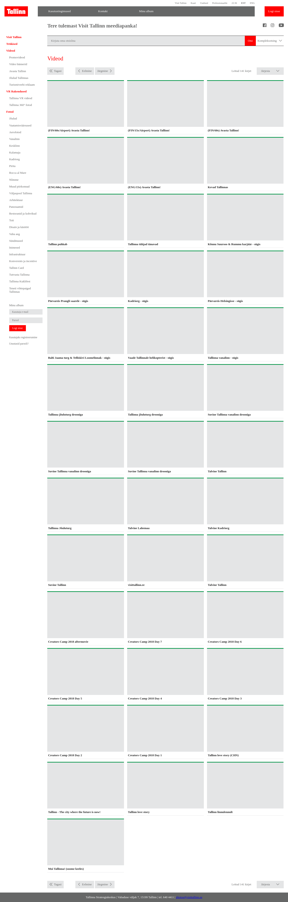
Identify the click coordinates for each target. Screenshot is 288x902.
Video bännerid (18, 64)
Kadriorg (14, 159)
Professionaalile (219, 3)
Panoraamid (16, 206)
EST (243, 3)
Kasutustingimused (59, 11)
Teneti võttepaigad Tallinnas (20, 290)
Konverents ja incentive (23, 261)
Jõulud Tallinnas (18, 78)
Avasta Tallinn (17, 71)
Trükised (12, 44)
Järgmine (102, 71)
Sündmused (16, 240)
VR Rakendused (16, 91)
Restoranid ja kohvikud (22, 213)
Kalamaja (14, 152)
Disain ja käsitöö (19, 227)
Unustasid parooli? (19, 343)
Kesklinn (14, 145)
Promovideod (17, 57)
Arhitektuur (16, 200)
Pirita (12, 166)
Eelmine (87, 71)
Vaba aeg (14, 234)
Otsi (250, 40)
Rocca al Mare (17, 172)
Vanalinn (14, 139)
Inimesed (14, 247)
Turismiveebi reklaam (22, 84)
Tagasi (58, 71)
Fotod (10, 111)
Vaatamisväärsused (20, 125)
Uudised (204, 3)
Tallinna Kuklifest (19, 281)
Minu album (146, 11)
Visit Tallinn (181, 3)
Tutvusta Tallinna (19, 274)
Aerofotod (15, 132)
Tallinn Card (16, 267)
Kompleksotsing (269, 41)
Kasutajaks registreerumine (23, 337)
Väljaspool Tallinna (20, 193)
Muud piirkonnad (19, 186)
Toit (11, 220)
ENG (252, 3)
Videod (10, 50)
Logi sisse (274, 11)
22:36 (234, 3)
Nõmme (14, 179)
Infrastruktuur (17, 254)
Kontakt (103, 11)
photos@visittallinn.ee (189, 897)
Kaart (193, 3)
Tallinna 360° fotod (20, 105)
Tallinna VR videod (20, 98)
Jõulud (13, 118)
